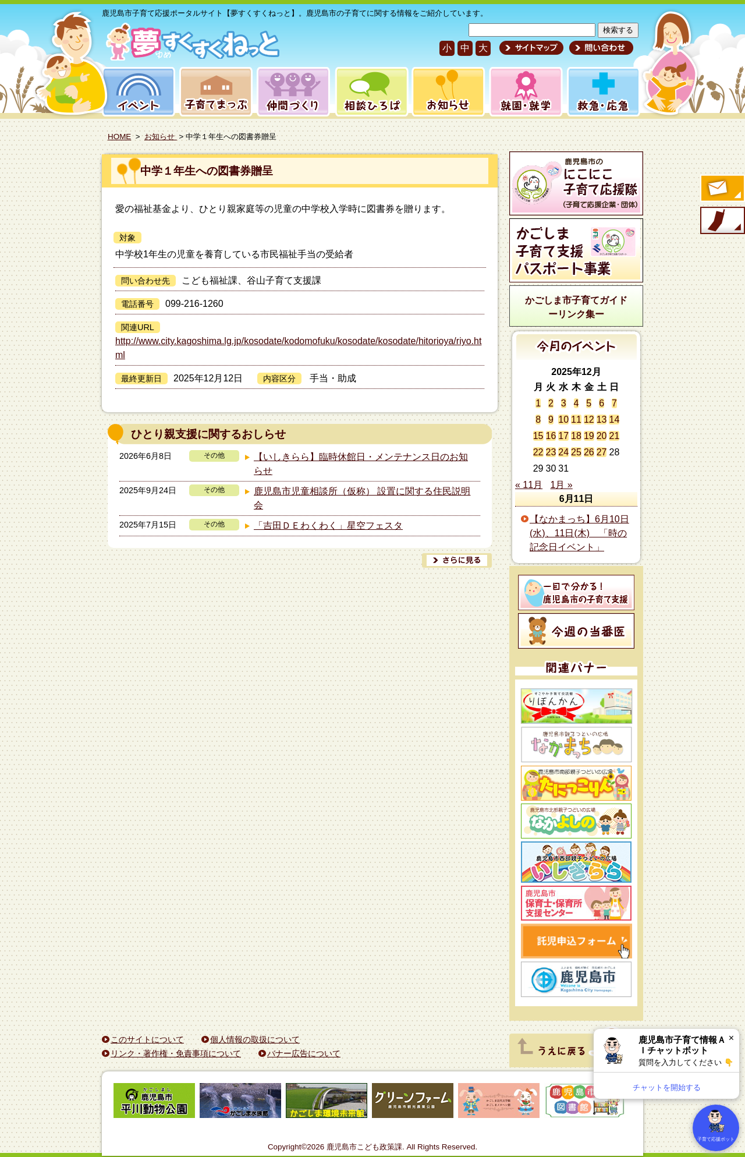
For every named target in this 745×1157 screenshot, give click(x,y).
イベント (137, 92)
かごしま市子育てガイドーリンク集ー (576, 307)
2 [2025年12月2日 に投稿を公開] (551, 403)
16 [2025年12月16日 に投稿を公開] (551, 436)
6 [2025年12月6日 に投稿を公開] (601, 403)
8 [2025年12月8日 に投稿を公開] (538, 419)
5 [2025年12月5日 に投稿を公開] (588, 403)
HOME (119, 136)
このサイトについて (147, 1039)
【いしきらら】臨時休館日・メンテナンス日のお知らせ (361, 464)
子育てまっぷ (214, 92)
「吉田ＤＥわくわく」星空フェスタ (328, 525)
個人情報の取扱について (255, 1039)
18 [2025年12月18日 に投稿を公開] (576, 436)
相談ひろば (370, 92)
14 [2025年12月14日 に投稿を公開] (614, 419)
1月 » (562, 485)
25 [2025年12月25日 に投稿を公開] (576, 452)
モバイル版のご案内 (721, 221)
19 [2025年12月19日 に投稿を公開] (589, 436)
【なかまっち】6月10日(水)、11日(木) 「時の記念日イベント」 (579, 533)
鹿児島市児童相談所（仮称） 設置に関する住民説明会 (362, 498)
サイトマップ (531, 48)
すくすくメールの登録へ (721, 189)
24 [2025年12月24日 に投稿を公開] (563, 452)
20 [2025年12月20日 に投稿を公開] (602, 436)
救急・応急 (602, 92)
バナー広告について (303, 1053)
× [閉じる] (731, 1038)
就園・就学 (522, 92)
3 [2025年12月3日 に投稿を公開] (563, 403)
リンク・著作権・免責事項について (176, 1053)
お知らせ (446, 92)
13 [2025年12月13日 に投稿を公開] (602, 419)
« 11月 (528, 485)
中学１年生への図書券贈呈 (206, 171)
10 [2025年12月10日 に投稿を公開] (563, 419)
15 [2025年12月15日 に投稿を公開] (538, 436)
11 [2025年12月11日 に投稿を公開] (576, 419)
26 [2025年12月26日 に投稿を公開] (589, 452)
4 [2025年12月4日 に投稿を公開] (576, 403)
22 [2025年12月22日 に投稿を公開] (538, 452)
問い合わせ (599, 48)
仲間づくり (293, 92)
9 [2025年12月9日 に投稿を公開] (551, 419)
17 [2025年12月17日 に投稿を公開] (563, 436)
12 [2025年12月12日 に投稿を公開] (589, 419)
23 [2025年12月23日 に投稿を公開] (551, 452)
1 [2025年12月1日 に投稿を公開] (538, 403)
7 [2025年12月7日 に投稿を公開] (614, 403)
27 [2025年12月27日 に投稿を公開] (602, 452)
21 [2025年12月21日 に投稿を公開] (614, 436)
